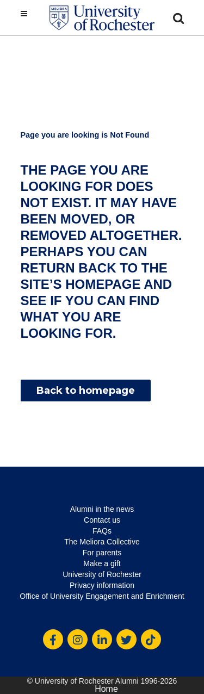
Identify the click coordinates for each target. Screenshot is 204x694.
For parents (102, 552)
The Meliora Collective (102, 541)
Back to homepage (85, 390)
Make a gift (101, 563)
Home (106, 688)
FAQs (102, 530)
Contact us (102, 520)
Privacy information (102, 585)
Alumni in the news (102, 509)
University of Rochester (102, 574)
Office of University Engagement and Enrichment (102, 596)
